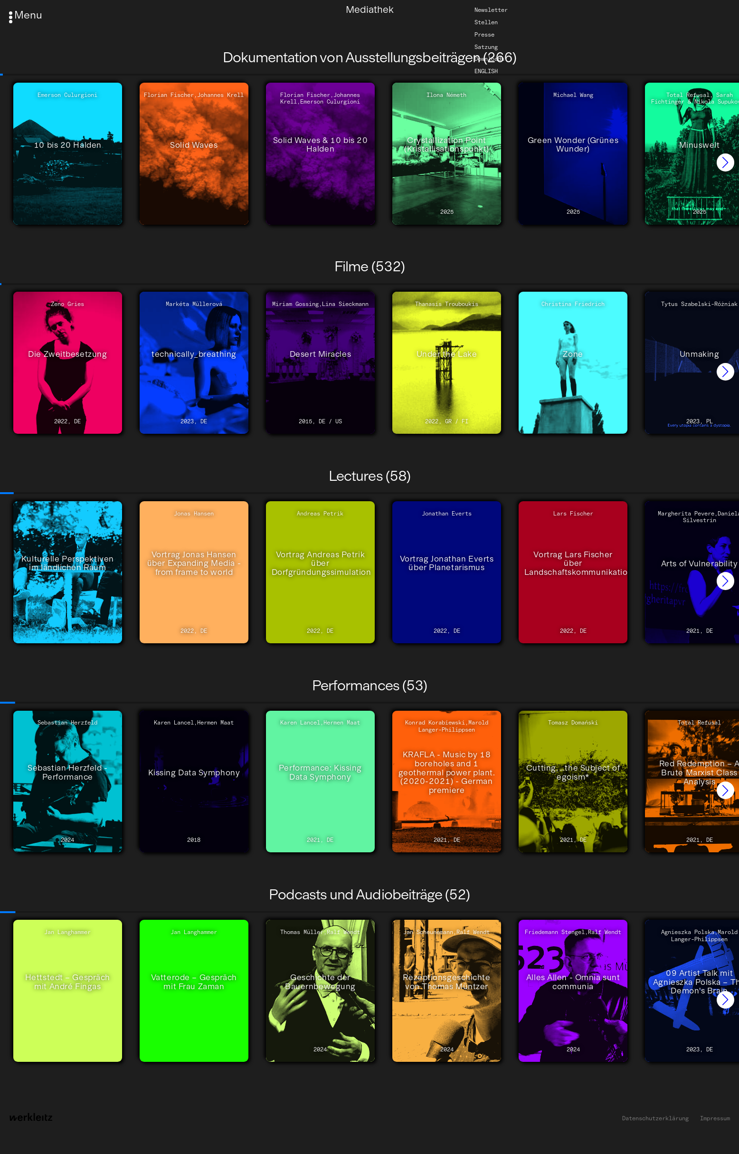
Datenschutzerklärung (655, 1118)
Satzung (486, 46)
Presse (484, 34)
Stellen (486, 22)
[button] (725, 162)
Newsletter (491, 10)
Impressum (715, 1118)
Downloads (489, 59)
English (486, 71)
